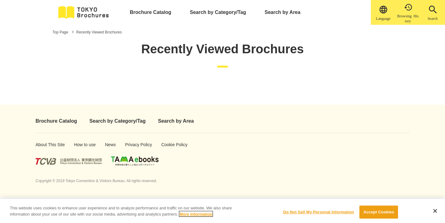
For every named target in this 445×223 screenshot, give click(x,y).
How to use (82, 144)
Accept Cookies (378, 214)
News (110, 144)
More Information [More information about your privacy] (196, 216)
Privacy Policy (134, 144)
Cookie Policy (170, 144)
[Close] (435, 213)
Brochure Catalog (150, 12)
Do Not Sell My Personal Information (318, 214)
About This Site (45, 144)
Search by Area (282, 12)
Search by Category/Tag (218, 12)
